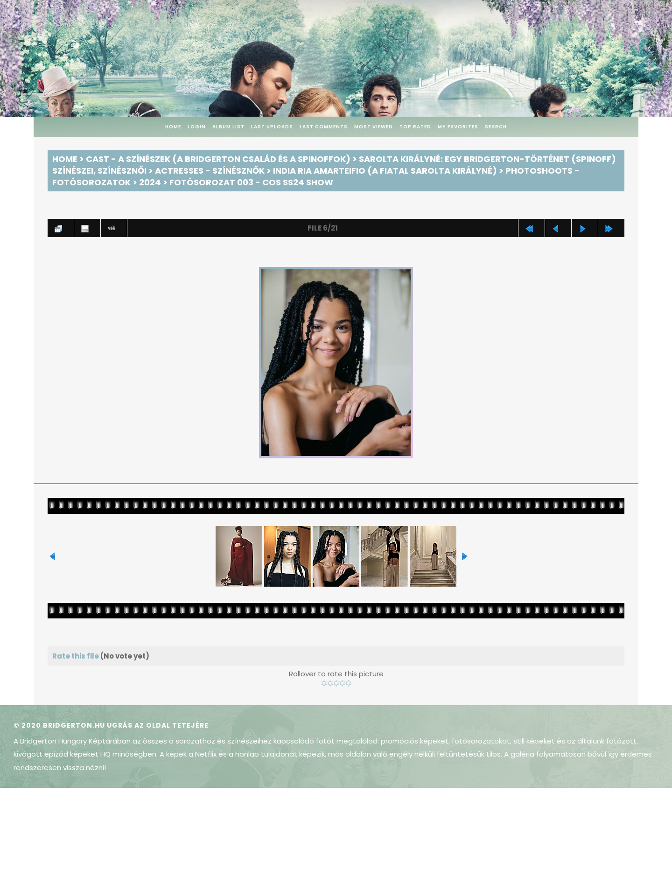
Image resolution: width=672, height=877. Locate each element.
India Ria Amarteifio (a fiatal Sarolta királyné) (385, 170)
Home (173, 126)
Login (197, 126)
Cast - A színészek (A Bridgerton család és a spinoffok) (218, 159)
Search (496, 126)
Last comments (324, 126)
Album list (228, 126)
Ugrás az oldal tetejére (158, 725)
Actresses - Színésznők (210, 170)
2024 (150, 182)
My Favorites (458, 126)
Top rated (415, 126)
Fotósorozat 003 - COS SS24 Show (251, 182)
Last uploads (272, 126)
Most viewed (373, 126)
